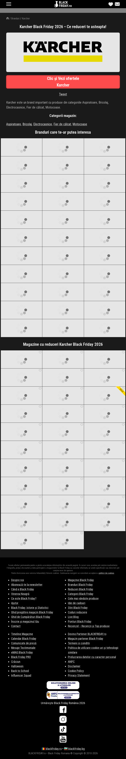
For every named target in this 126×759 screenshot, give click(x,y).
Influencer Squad (21, 675)
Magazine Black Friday (81, 580)
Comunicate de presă (23, 643)
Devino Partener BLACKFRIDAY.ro (87, 634)
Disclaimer (74, 666)
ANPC (71, 661)
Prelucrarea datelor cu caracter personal (92, 657)
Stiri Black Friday (78, 607)
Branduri (15, 18)
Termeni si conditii (79, 643)
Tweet (63, 94)
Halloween (17, 666)
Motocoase (80, 124)
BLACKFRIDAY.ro (65, 4)
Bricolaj (27, 124)
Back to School (20, 671)
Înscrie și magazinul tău (25, 621)
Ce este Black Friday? (23, 598)
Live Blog (73, 617)
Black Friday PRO (21, 657)
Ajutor (14, 603)
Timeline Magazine (22, 634)
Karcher (26, 18)
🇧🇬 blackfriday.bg (74, 748)
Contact (16, 626)
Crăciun (15, 661)
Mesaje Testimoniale (23, 647)
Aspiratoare (13, 124)
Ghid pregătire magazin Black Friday (32, 612)
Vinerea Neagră (20, 594)
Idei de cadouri (76, 603)
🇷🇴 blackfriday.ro (52, 748)
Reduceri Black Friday (80, 589)
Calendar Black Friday (23, 638)
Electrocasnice (42, 124)
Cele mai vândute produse (83, 598)
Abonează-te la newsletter (26, 584)
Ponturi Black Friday (79, 621)
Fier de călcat (62, 124)
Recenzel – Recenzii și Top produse (89, 626)
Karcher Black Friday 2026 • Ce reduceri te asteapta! (63, 26)
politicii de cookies (106, 573)
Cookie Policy (76, 671)
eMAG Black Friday (22, 652)
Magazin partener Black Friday (85, 638)
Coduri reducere (77, 612)
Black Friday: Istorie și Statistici (29, 607)
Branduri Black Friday (80, 584)
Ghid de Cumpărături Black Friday (30, 617)
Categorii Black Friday (80, 594)
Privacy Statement (79, 675)
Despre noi (17, 580)
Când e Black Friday (22, 589)
